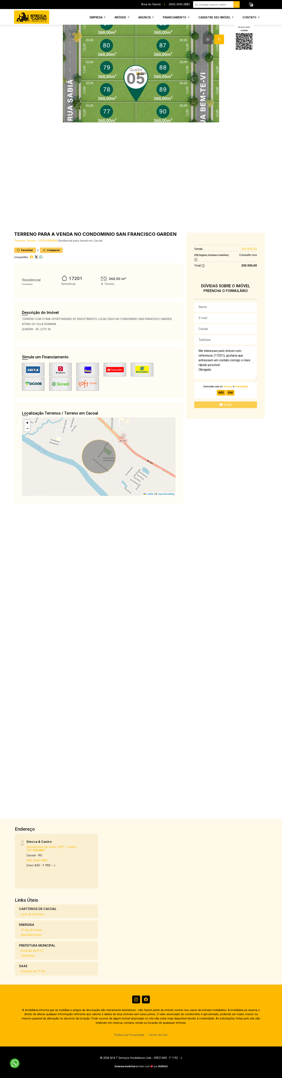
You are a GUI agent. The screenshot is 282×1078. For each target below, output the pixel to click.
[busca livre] (236, 4)
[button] (251, 5)
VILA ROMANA (48, 240)
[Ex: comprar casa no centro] (213, 4)
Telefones (27, 955)
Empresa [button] (96, 17)
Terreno (31, 240)
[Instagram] (136, 999)
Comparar (51, 250)
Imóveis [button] (121, 17)
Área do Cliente (151, 4)
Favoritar (25, 250)
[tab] (208, 39)
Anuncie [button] (145, 17)
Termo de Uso (158, 1034)
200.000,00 (249, 249)
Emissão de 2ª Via (33, 971)
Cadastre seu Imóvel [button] (214, 17)
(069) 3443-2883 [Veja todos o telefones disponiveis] (179, 4)
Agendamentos (31, 934)
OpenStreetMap (166, 494)
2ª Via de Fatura (31, 930)
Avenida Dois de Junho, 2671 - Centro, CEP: (51, 848)
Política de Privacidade (129, 1034)
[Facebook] (146, 999)
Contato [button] (249, 17)
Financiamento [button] (175, 17)
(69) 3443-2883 (37, 860)
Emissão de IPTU (32, 950)
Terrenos (19, 240)
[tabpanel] (141, 73)
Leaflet (148, 494)
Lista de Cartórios (32, 914)
